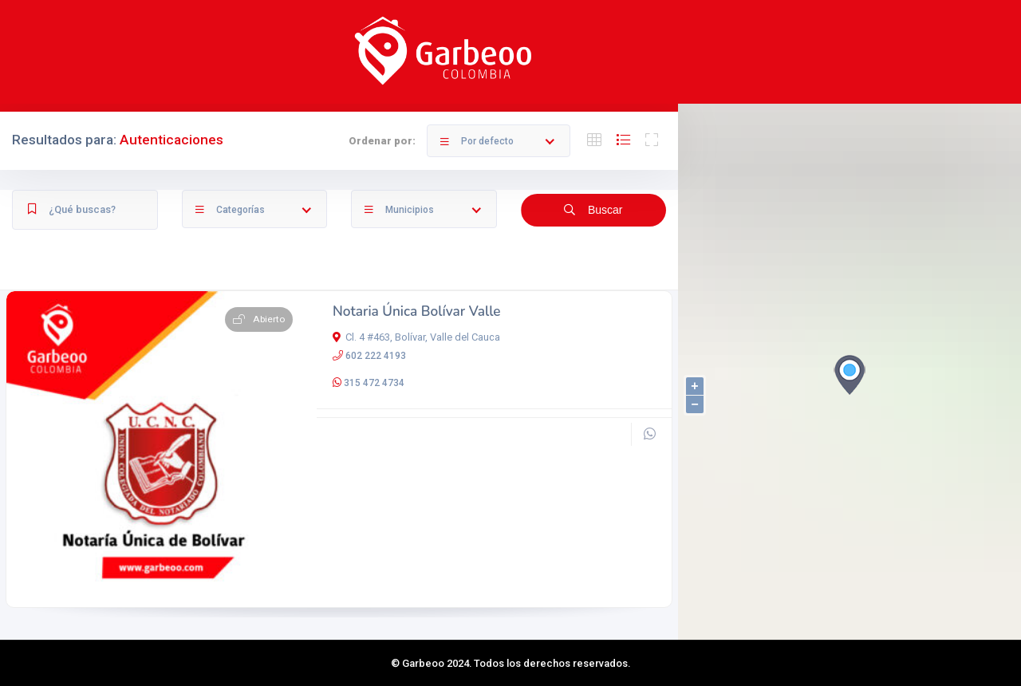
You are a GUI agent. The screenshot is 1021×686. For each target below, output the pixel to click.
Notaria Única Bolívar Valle (417, 311)
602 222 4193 (375, 355)
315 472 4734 (374, 382)
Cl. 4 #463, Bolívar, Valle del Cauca (416, 337)
